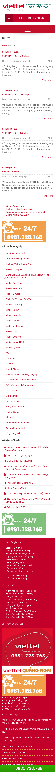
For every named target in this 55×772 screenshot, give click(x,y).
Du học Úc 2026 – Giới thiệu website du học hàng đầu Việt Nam (27, 448)
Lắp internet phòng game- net (20, 571)
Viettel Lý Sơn (13, 347)
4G (7, 353)
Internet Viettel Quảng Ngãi (19, 565)
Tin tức (9, 417)
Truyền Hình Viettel (15, 253)
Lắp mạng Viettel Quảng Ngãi (20, 556)
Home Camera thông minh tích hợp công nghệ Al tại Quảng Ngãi (25, 467)
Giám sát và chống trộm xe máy (21, 599)
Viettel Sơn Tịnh (14, 288)
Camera (10, 358)
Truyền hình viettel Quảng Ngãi (21, 553)
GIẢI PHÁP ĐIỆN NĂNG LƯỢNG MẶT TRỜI (28, 493)
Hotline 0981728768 (16, 559)
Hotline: (25, 18)
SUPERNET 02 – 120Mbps (15, 133)
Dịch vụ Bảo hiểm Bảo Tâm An (21, 611)
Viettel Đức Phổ (13, 336)
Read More (47, 80)
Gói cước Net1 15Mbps (17, 575)
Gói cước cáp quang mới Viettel (17, 61)
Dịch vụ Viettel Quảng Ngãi (19, 209)
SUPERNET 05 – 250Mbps (15, 56)
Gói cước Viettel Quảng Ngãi (16, 177)
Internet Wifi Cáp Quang (18, 258)
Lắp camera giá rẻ (14, 568)
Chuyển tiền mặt (14, 596)
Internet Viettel (13, 401)
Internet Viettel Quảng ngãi (20, 483)
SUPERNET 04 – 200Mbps (15, 94)
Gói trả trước (12, 396)
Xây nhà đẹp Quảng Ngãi (17, 709)
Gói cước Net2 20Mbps (17, 578)
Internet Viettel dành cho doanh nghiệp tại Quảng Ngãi (26, 476)
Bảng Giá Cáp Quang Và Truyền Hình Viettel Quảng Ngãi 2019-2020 (27, 276)
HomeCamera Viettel (17, 488)
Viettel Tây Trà (13, 320)
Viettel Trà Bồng (14, 304)
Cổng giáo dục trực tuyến (18, 605)
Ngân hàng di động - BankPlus (21, 591)
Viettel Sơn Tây (13, 315)
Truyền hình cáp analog (17, 422)
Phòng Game (12, 412)
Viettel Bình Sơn (14, 283)
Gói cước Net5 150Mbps (17, 703)
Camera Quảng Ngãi (15, 706)
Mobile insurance (14, 608)
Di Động (10, 363)
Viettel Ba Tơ (12, 310)
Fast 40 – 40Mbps (11, 171)
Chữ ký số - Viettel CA (17, 602)
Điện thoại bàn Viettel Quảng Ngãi (22, 374)
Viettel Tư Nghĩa (14, 269)
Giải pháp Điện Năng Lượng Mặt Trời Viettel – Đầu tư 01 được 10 (27, 500)
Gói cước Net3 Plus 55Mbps (19, 614)
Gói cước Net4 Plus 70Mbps (19, 617)
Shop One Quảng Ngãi (16, 700)
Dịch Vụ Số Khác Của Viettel (20, 299)
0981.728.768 (28, 768)
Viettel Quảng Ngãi (15, 206)
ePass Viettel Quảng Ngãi (19, 455)
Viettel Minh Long (14, 326)
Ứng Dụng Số (13, 433)
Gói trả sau (11, 390)
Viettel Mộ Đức (13, 331)
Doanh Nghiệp (13, 369)
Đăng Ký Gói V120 (16, 507)
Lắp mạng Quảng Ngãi (16, 697)
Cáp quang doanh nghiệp (18, 550)
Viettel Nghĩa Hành (15, 342)
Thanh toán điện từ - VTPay (19, 593)
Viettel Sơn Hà (13, 294)
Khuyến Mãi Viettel (15, 406)
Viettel (4, 45)
